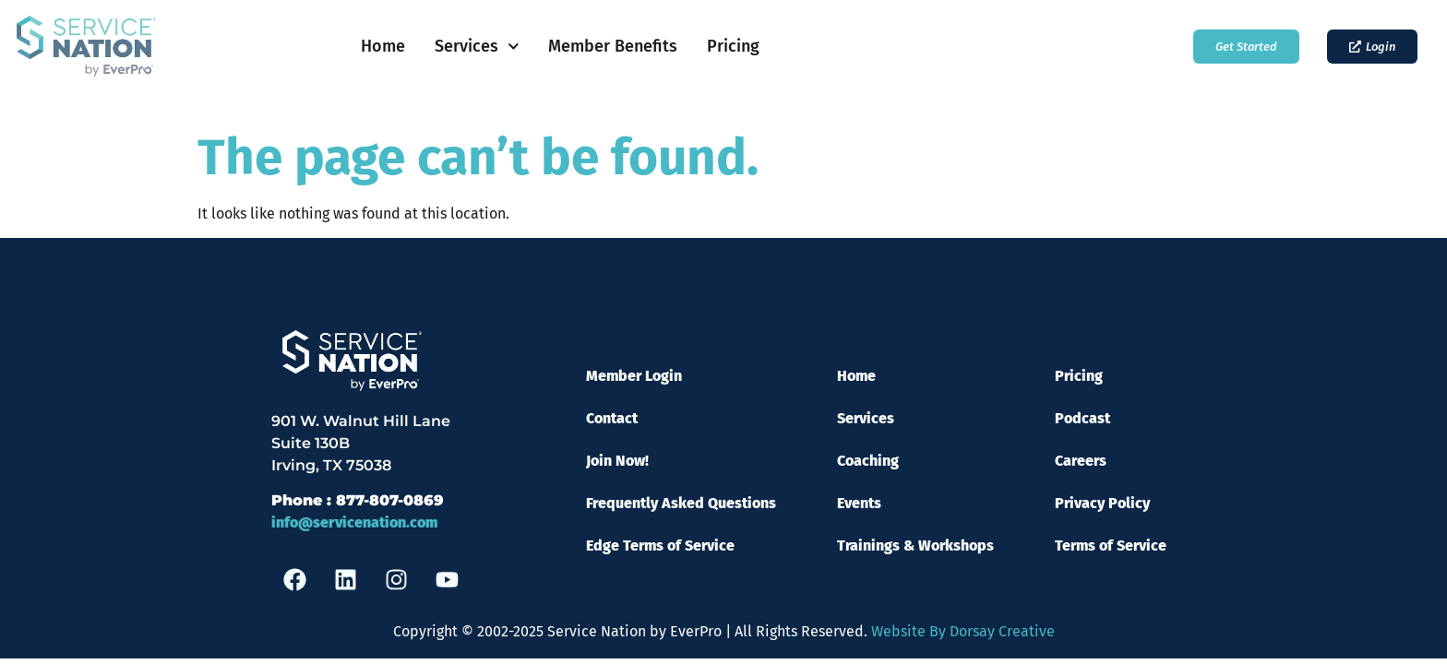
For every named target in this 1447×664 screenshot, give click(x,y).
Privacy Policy (1102, 503)
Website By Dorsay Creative (963, 631)
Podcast (1082, 418)
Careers (1080, 460)
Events (859, 503)
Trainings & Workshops (915, 545)
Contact (612, 418)
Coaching (868, 460)
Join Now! (617, 460)
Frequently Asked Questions (681, 503)
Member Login (634, 376)
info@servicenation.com (354, 522)
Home (383, 46)
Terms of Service (1110, 545)
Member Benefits (612, 46)
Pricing (733, 46)
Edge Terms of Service (660, 545)
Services (477, 46)
